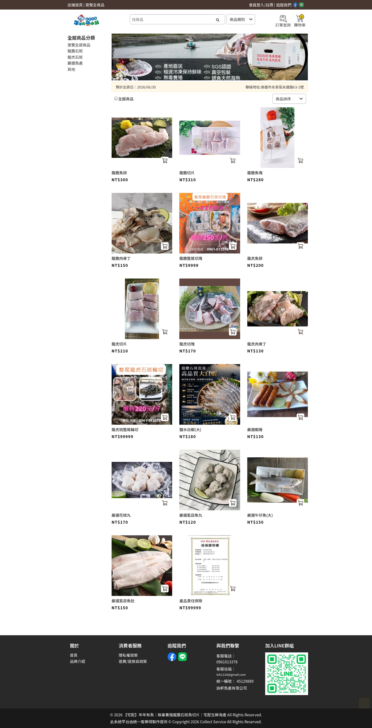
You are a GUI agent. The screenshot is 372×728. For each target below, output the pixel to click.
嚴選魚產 (75, 63)
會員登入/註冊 (261, 5)
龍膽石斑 (75, 51)
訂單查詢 (283, 20)
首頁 (74, 655)
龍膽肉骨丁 (121, 258)
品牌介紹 (77, 661)
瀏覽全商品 (94, 5)
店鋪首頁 (75, 5)
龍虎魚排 (255, 258)
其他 (71, 69)
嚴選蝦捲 (255, 429)
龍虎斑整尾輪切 (125, 429)
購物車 (299, 20)
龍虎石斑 (75, 57)
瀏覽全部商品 (78, 45)
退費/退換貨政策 (133, 661)
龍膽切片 (187, 173)
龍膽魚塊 (255, 173)
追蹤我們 (283, 5)
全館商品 (126, 99)
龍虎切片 (119, 344)
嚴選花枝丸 (121, 515)
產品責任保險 (190, 601)
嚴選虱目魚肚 (123, 601)
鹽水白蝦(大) (190, 429)
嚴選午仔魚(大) (260, 515)
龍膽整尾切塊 (190, 258)
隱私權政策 (128, 655)
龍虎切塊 (187, 344)
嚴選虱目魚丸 (190, 515)
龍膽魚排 (119, 173)
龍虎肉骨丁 (256, 344)
